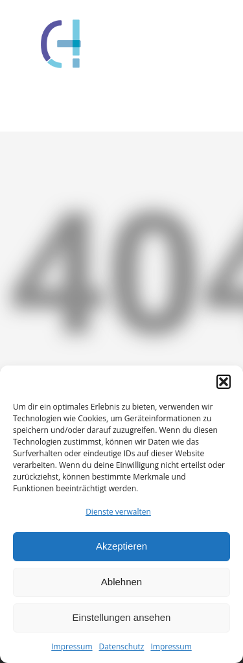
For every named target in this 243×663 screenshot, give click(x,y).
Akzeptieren (121, 546)
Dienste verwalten (118, 511)
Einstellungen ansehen (122, 617)
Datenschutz (122, 646)
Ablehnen (121, 581)
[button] (223, 381)
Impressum (71, 646)
